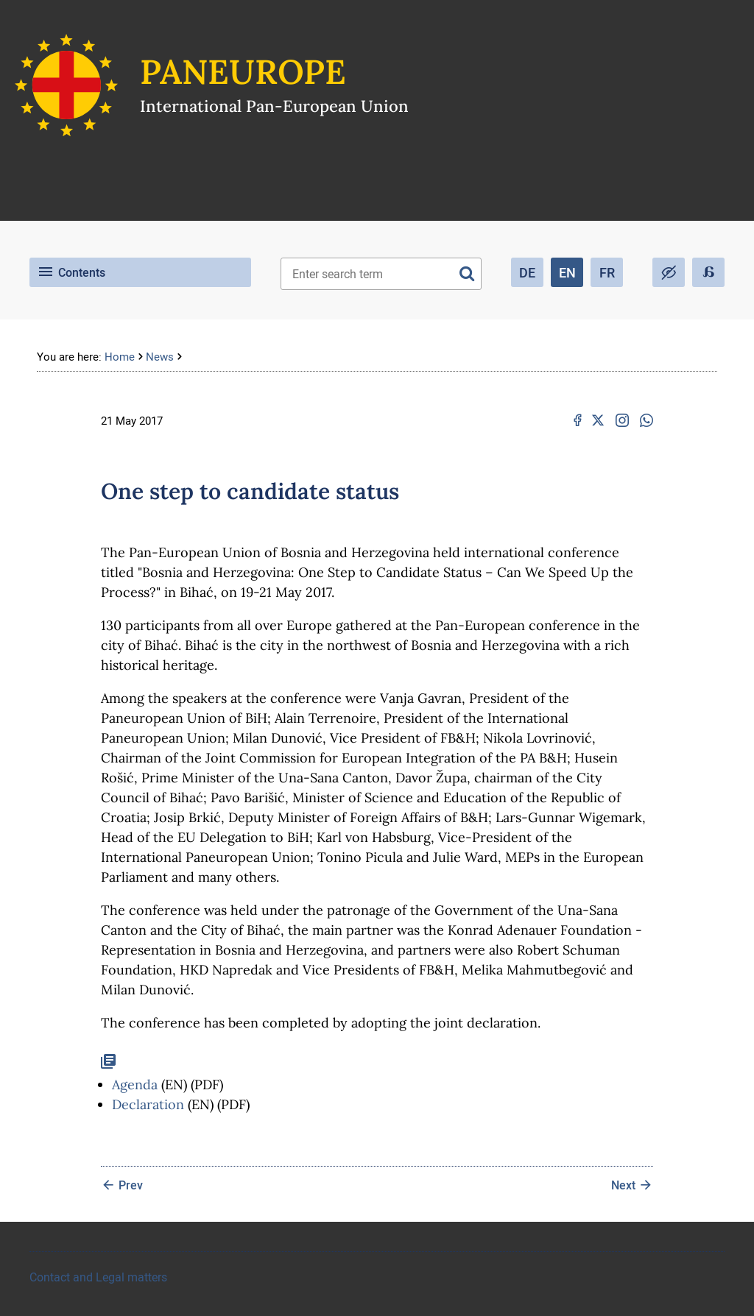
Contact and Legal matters (98, 1277)
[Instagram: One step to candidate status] (622, 420)
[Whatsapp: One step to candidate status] (646, 420)
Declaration (148, 1104)
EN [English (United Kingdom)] (567, 272)
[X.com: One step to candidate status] (598, 420)
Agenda (135, 1084)
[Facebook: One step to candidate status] (577, 420)
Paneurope (243, 72)
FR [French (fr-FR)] (607, 272)
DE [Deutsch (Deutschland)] (527, 272)
